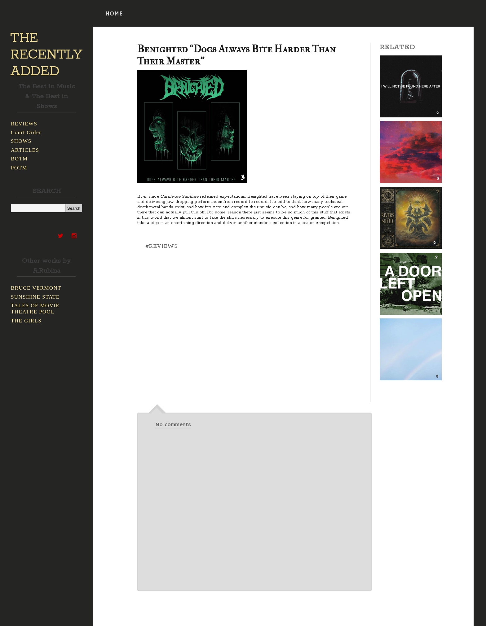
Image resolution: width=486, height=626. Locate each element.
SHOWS (21, 141)
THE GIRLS (26, 321)
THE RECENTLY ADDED (46, 55)
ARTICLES (25, 150)
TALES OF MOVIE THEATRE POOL (35, 309)
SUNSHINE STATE (35, 297)
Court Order (26, 132)
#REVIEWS (161, 246)
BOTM (19, 159)
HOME (114, 14)
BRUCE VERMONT (36, 288)
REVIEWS (24, 124)
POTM (19, 168)
